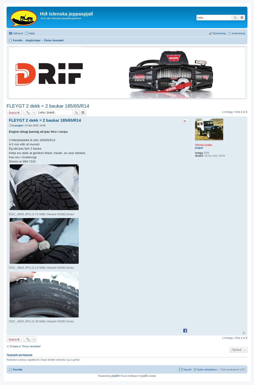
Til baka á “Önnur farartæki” (25, 346)
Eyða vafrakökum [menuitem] (207, 369)
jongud (199, 148)
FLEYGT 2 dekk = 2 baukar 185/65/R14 (48, 106)
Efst (243, 333)
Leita (235, 17)
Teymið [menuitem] (187, 369)
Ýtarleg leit (242, 17)
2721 (206, 153)
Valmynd (18, 33)
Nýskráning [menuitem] (219, 33)
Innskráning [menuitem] (238, 33)
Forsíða (17, 369)
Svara (13, 112)
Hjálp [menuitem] (32, 33)
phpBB (114, 376)
